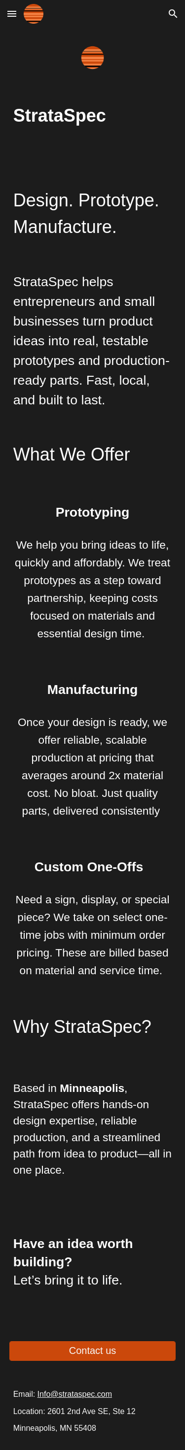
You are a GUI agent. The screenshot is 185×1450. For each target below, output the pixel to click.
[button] (12, 13)
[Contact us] (93, 1350)
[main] (92, 115)
